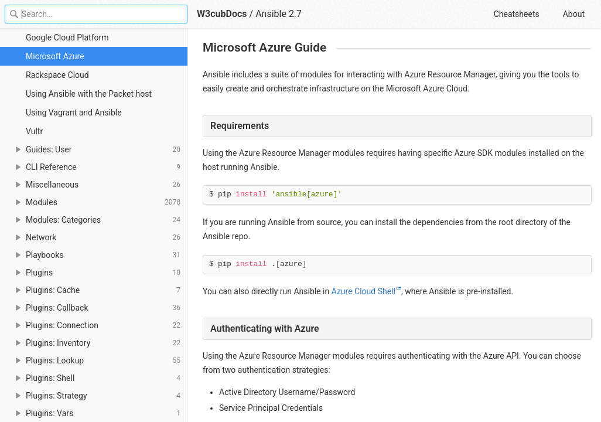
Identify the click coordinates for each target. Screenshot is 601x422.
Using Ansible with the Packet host (89, 93)
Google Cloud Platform (67, 37)
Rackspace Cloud (57, 75)
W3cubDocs (222, 13)
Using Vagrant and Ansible (74, 112)
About (574, 14)
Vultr (34, 131)
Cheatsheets (516, 14)
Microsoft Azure (55, 56)
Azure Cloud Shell (363, 291)
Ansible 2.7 (278, 13)
